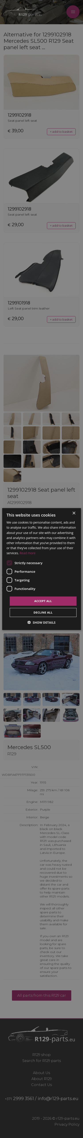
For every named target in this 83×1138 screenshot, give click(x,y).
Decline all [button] (42, 612)
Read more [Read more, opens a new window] (27, 553)
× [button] (73, 513)
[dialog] (41, 569)
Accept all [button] (43, 601)
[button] (41, 622)
